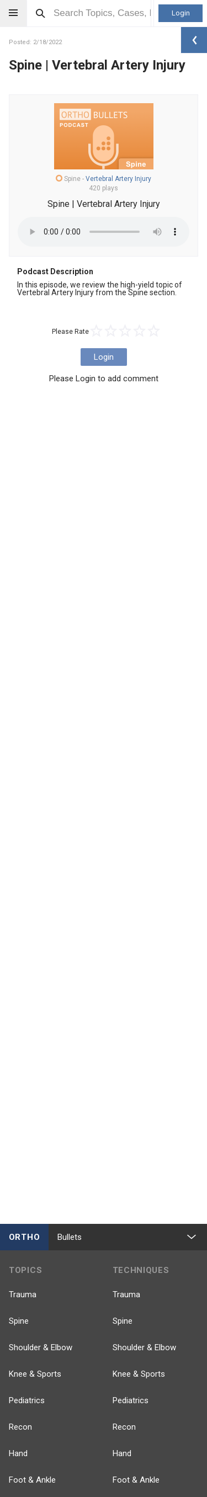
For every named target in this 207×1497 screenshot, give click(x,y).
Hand (18, 1453)
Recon (20, 1427)
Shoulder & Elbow (40, 1347)
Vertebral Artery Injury (118, 179)
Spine (19, 1321)
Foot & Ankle (32, 1480)
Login (181, 13)
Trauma (22, 1294)
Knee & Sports (35, 1374)
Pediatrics (27, 1400)
